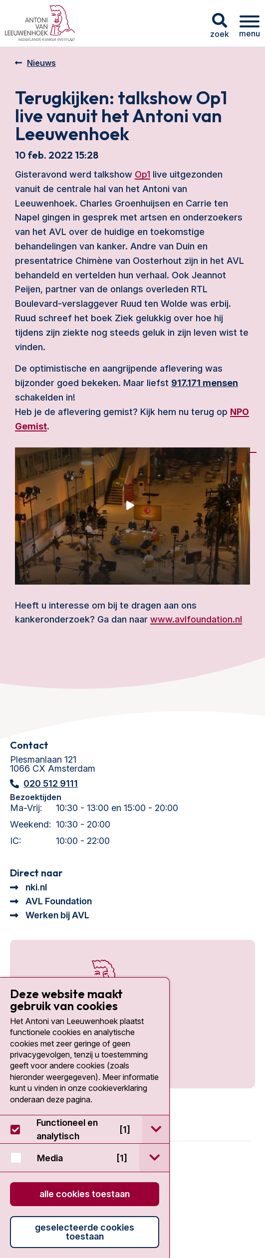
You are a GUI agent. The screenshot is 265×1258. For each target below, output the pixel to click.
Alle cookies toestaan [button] (84, 1194)
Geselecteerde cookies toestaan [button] (84, 1232)
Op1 (142, 174)
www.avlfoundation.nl (196, 619)
